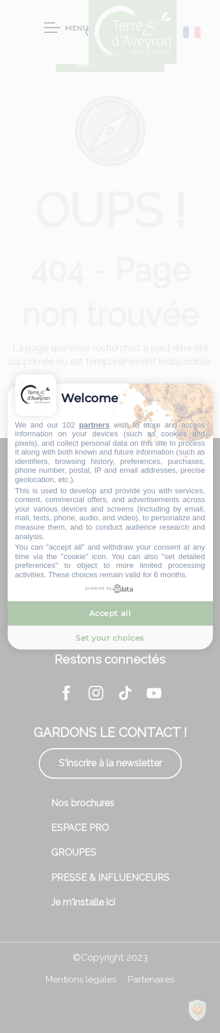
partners (94, 424)
